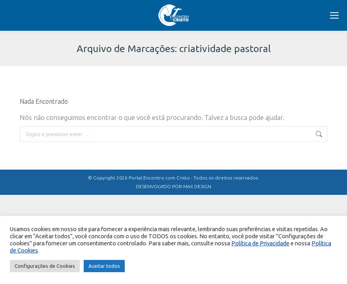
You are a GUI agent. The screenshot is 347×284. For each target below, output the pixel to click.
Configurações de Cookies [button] (45, 266)
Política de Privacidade (260, 243)
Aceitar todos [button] (104, 266)
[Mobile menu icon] (334, 15)
